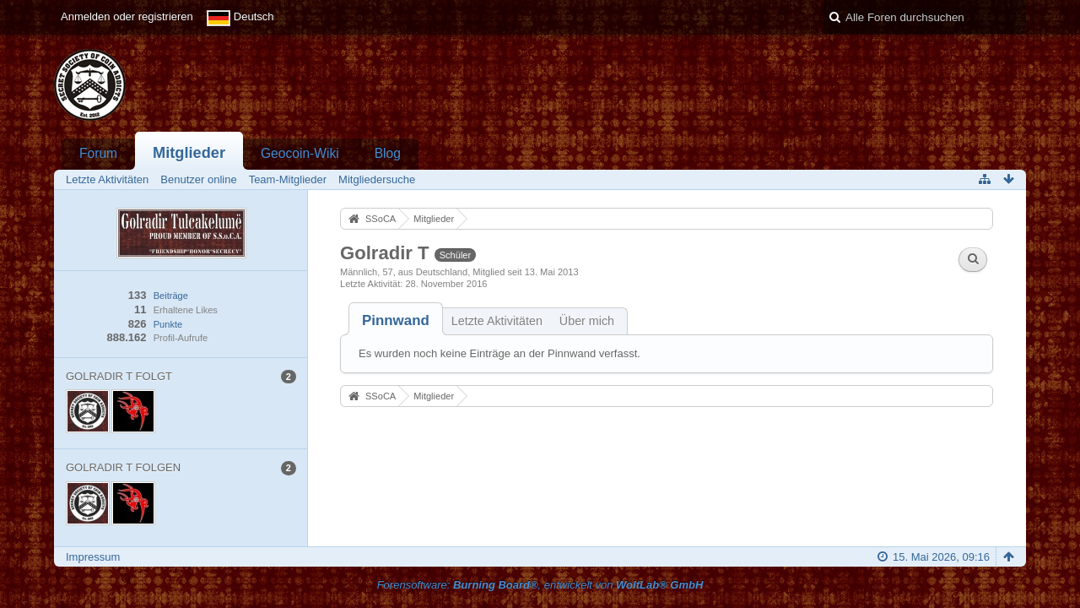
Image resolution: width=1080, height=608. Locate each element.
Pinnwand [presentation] (395, 320)
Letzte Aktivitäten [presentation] (497, 321)
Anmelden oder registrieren (127, 16)
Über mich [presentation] (586, 321)
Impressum (93, 557)
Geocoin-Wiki (300, 153)
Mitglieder (189, 152)
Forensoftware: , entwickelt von (540, 584)
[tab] (395, 320)
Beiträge (171, 295)
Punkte (168, 324)
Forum (98, 153)
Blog (388, 153)
